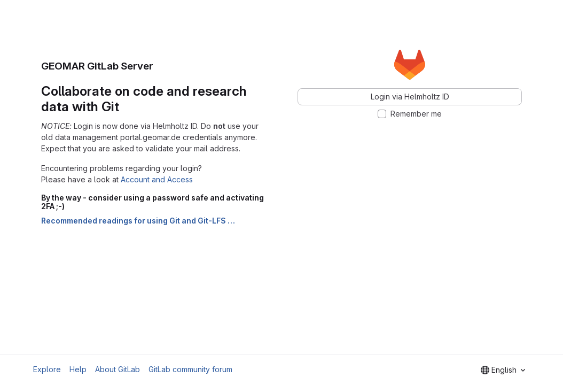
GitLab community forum (190, 369)
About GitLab (117, 369)
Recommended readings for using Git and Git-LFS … (138, 220)
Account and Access (157, 179)
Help (78, 369)
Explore (47, 369)
